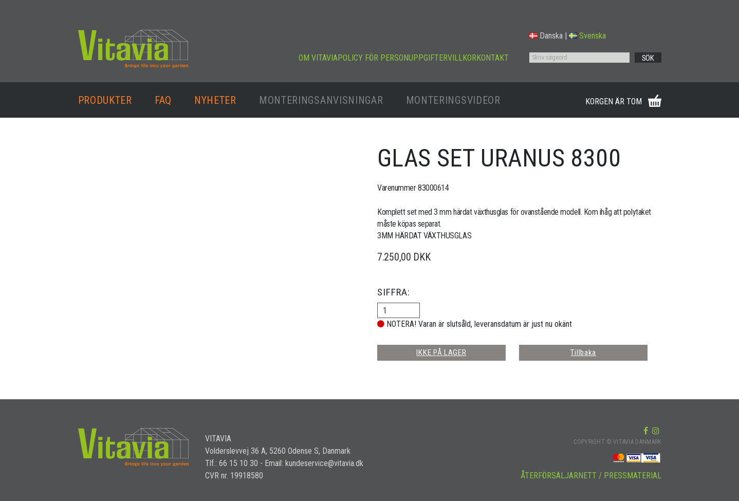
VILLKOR (462, 58)
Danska (546, 36)
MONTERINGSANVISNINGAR (321, 100)
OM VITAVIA (318, 58)
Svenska (587, 36)
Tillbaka (583, 352)
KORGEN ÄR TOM (613, 101)
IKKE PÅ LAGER (441, 352)
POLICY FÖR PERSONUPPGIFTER (393, 58)
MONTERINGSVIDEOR (453, 100)
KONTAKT (492, 58)
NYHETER (215, 100)
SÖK (648, 58)
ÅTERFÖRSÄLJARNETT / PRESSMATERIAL (591, 475)
